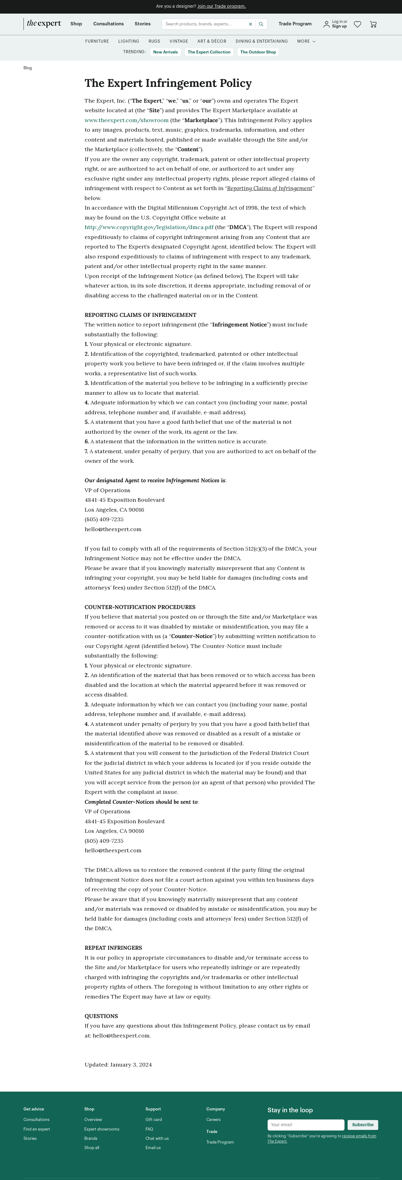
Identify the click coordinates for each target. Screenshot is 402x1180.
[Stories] (142, 24)
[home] (42, 24)
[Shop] (76, 24)
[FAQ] (149, 1129)
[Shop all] (91, 1148)
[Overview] (93, 1119)
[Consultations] (108, 24)
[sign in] (335, 24)
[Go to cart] (373, 24)
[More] (303, 41)
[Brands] (90, 1138)
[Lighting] (128, 41)
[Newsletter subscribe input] (306, 1125)
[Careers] (213, 1119)
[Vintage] (179, 41)
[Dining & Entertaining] (262, 41)
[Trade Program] (295, 24)
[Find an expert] (36, 1129)
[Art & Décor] (211, 41)
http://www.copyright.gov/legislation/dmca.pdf (149, 227)
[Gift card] (154, 1119)
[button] (357, 24)
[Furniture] (97, 41)
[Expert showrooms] (101, 1129)
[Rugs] (155, 41)
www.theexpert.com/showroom (127, 120)
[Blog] (27, 68)
